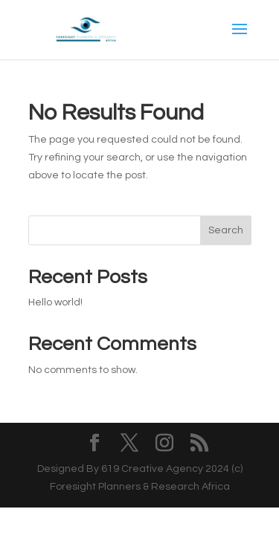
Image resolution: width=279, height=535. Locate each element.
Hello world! (55, 302)
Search (225, 230)
